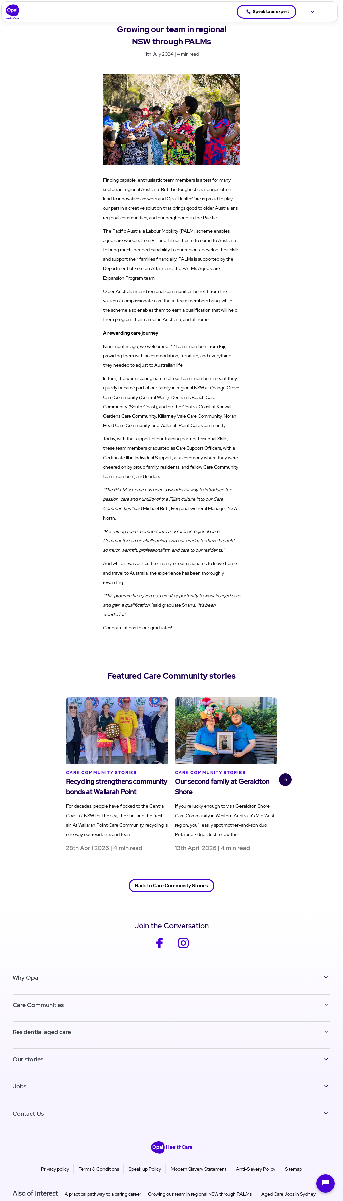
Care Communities (38, 1005)
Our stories (28, 1059)
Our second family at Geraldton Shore (222, 786)
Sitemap (293, 1169)
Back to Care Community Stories (171, 886)
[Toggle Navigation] (327, 12)
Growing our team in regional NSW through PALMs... (201, 1194)
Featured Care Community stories (172, 676)
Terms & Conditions (99, 1169)
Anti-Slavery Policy (255, 1169)
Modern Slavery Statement (198, 1169)
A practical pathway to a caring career (103, 1194)
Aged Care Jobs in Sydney (288, 1194)
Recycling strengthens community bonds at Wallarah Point (116, 786)
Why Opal (26, 977)
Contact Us (28, 1113)
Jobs (19, 1086)
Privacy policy (55, 1169)
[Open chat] (325, 1183)
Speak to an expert (267, 12)
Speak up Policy (145, 1169)
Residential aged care (42, 1032)
